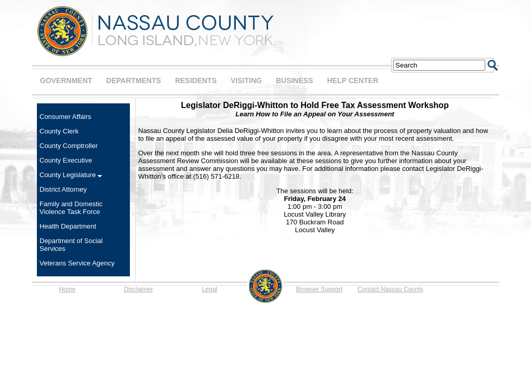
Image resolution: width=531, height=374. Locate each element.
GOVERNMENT (66, 80)
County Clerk (58, 131)
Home (67, 289)
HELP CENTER (352, 80)
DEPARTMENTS (133, 80)
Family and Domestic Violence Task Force (70, 208)
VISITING (246, 80)
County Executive (65, 160)
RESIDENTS (196, 80)
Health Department (67, 226)
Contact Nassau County (390, 289)
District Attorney (63, 189)
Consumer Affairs (65, 117)
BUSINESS (294, 80)
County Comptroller (68, 146)
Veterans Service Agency (77, 263)
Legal (209, 289)
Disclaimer (138, 289)
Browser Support (319, 289)
